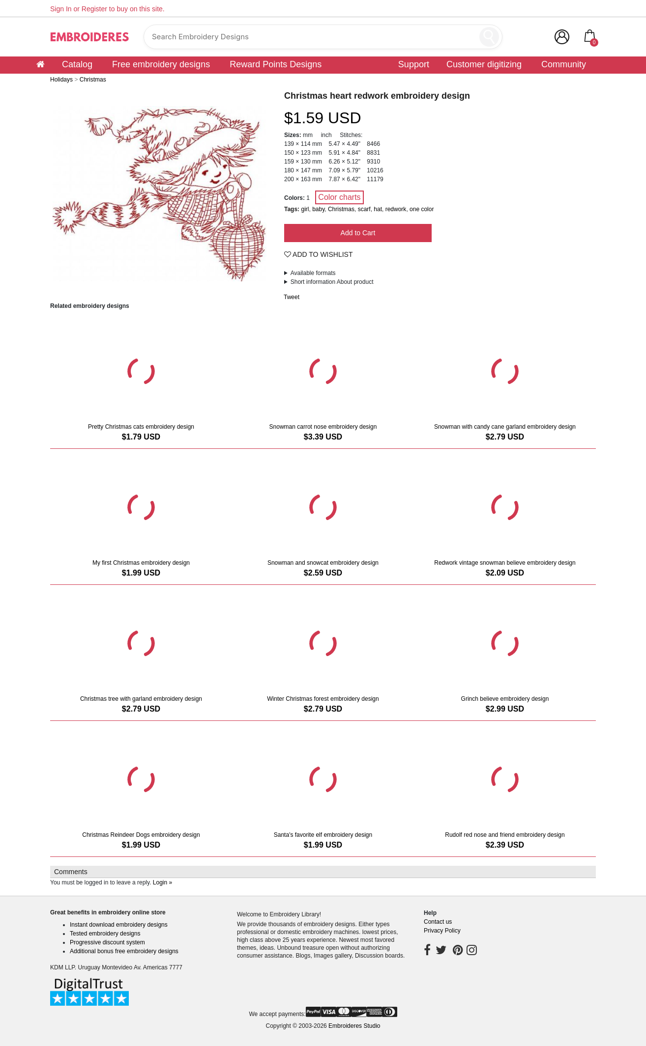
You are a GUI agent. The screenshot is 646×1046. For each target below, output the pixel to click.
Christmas (341, 209)
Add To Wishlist (318, 254)
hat (378, 209)
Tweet (291, 297)
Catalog (77, 64)
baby (318, 209)
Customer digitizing (484, 64)
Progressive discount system (107, 942)
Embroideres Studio (354, 1025)
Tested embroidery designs (105, 933)
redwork (396, 209)
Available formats (313, 273)
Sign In (61, 9)
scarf (364, 209)
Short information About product (332, 281)
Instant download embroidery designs (119, 924)
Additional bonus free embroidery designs (124, 951)
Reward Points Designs (276, 64)
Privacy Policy (442, 930)
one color (422, 209)
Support (413, 64)
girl (305, 209)
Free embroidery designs (161, 64)
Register (94, 9)
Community (563, 64)
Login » (162, 882)
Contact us (438, 921)
